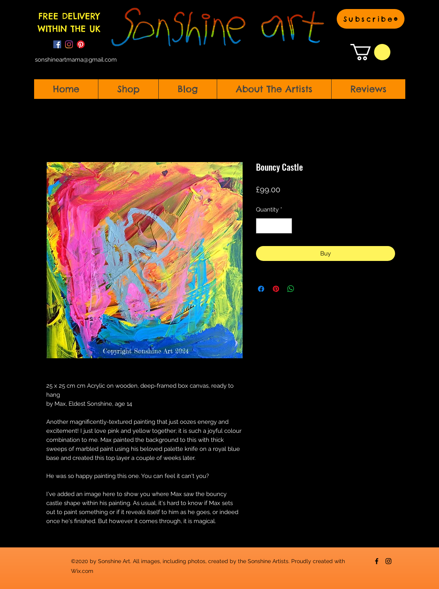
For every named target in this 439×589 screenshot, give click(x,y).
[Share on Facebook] (261, 289)
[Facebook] (57, 44)
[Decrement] (262, 226)
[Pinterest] (81, 44)
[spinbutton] (274, 226)
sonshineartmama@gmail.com (76, 59)
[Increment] (286, 226)
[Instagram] (69, 44)
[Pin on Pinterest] (276, 289)
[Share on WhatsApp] (291, 289)
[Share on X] (305, 289)
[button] (371, 19)
